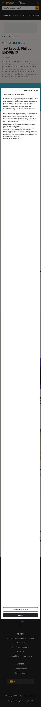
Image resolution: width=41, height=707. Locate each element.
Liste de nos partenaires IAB (11, 138)
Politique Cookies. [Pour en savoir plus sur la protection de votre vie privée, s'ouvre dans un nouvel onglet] (13, 121)
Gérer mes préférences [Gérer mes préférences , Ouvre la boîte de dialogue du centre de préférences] (20, 609)
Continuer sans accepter (31, 90)
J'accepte (21, 615)
